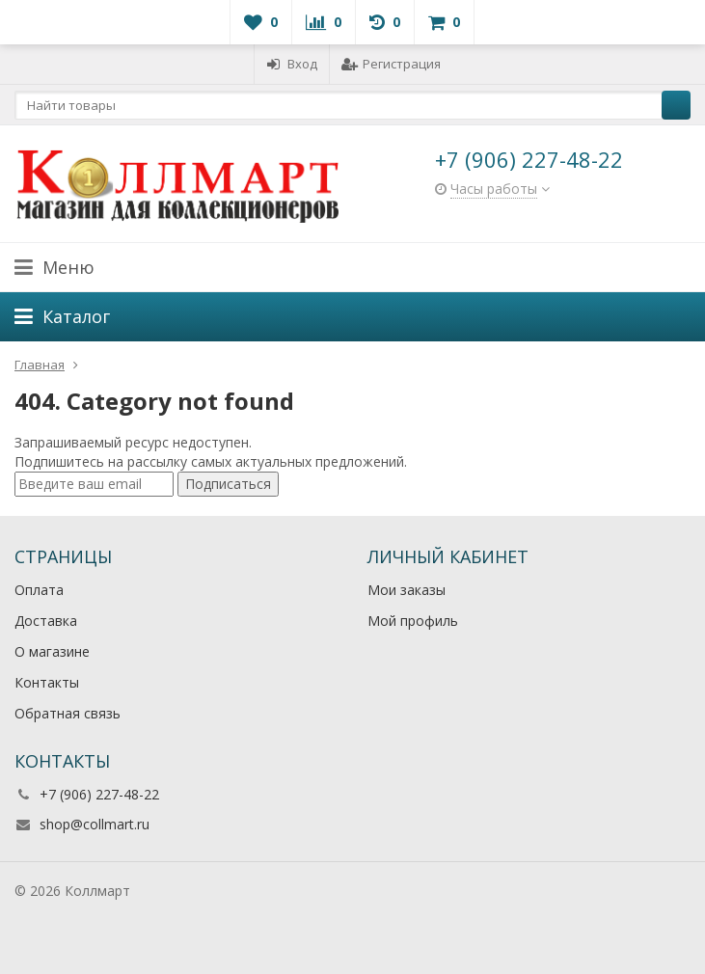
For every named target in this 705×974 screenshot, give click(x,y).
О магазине (52, 651)
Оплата (39, 590)
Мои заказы (406, 590)
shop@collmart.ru (94, 824)
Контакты (46, 682)
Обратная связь (67, 713)
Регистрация (391, 63)
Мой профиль (412, 620)
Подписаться (228, 483)
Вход (291, 63)
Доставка (45, 620)
